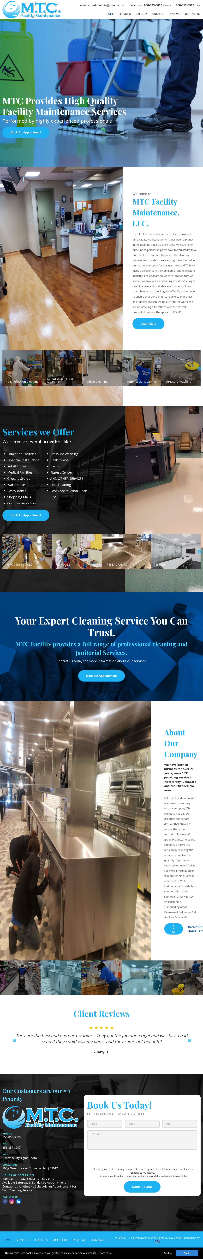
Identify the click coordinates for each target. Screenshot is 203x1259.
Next (199, 368)
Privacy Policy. (180, 1176)
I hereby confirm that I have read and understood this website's (142, 1176)
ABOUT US (158, 13)
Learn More (148, 323)
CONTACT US (193, 13)
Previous (4, 368)
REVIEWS (174, 13)
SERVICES (125, 13)
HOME (110, 13)
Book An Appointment (26, 132)
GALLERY (141, 13)
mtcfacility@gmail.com (108, 5)
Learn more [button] (105, 1253)
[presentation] (142, 1158)
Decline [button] (168, 1253)
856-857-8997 (185, 5)
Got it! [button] (187, 1253)
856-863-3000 (153, 5)
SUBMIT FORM (142, 1186)
